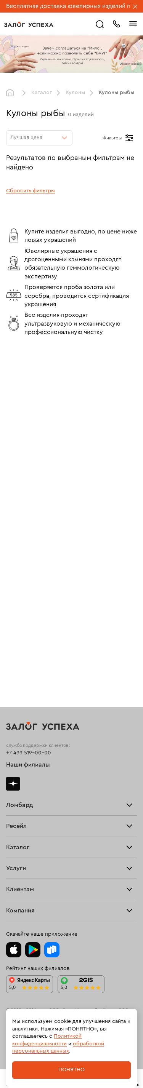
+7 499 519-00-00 (28, 753)
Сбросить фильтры (30, 190)
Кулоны (75, 92)
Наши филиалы (28, 765)
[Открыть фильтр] (129, 137)
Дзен (13, 784)
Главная (12, 93)
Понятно (71, 1069)
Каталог (41, 92)
